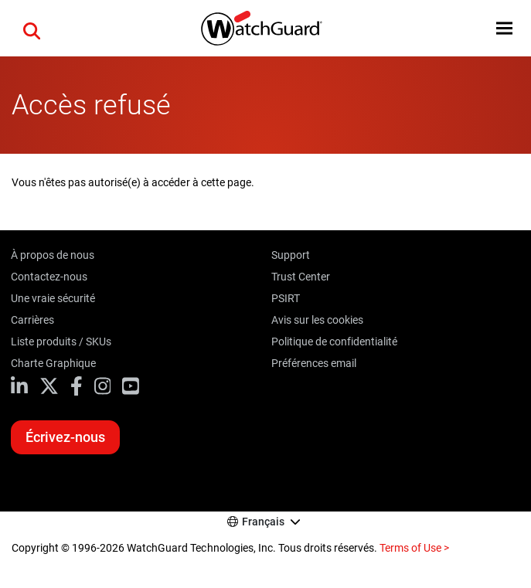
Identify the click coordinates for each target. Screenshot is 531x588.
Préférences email (313, 363)
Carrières (32, 320)
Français (263, 521)
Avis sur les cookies (317, 320)
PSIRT (285, 298)
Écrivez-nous (65, 437)
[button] (31, 28)
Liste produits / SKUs (61, 341)
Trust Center (300, 276)
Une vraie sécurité (53, 298)
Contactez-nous (49, 276)
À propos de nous (52, 255)
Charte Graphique (53, 363)
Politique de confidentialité (334, 341)
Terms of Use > (414, 548)
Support (290, 255)
